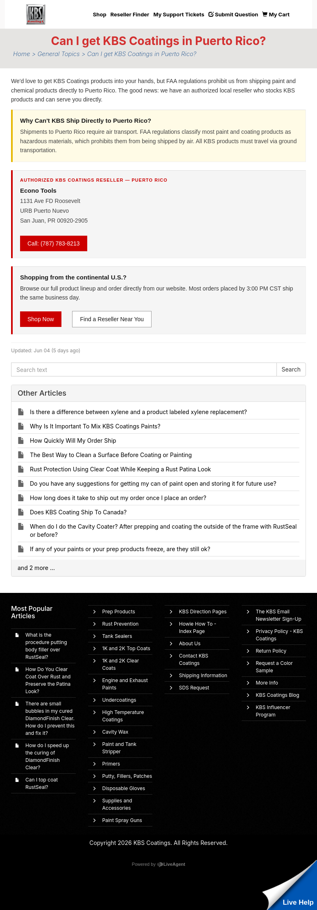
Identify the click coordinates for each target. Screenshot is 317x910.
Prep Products (118, 611)
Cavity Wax (115, 732)
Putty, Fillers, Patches (127, 776)
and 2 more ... (36, 567)
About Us (189, 643)
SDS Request (194, 688)
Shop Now (40, 319)
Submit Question (233, 14)
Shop (99, 14)
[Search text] (144, 369)
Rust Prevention (120, 624)
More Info (267, 683)
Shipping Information (203, 675)
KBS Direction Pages (202, 611)
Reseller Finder (130, 14)
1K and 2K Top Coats (126, 648)
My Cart (276, 14)
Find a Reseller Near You (112, 319)
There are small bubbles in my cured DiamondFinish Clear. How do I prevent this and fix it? (50, 718)
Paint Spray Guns (122, 820)
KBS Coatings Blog (277, 695)
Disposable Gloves (123, 788)
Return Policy (271, 651)
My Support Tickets (178, 14)
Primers (111, 764)
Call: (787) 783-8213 (53, 243)
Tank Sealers (117, 636)
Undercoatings (119, 700)
